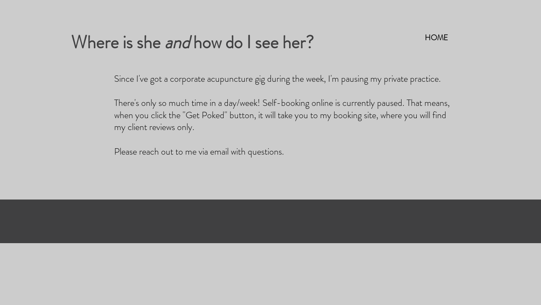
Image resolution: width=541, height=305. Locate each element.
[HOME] (436, 38)
